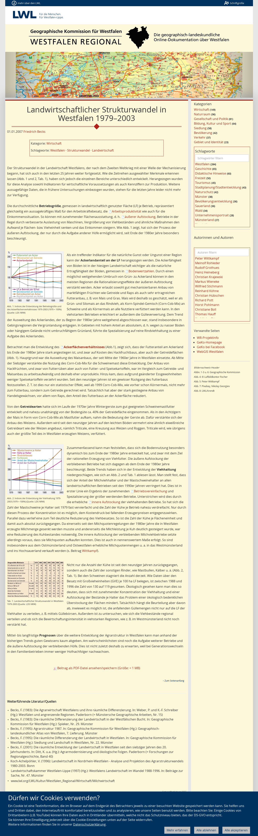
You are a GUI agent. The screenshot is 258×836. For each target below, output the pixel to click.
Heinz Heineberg (207, 272)
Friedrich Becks (34, 131)
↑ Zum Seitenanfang (173, 680)
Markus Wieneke (207, 281)
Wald (198, 210)
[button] (23, 75)
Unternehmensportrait (212, 215)
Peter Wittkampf (207, 258)
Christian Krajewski (209, 277)
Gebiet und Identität (208, 142)
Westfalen (57, 150)
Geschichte (203, 169)
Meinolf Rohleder (207, 263)
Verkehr (200, 137)
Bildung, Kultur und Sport (212, 123)
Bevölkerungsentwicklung (213, 201)
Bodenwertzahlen (141, 271)
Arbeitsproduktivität (126, 211)
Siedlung (200, 128)
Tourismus (203, 183)
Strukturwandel (78, 150)
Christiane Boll (205, 309)
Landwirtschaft (103, 150)
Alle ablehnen (206, 830)
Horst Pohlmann (207, 305)
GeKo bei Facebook (211, 347)
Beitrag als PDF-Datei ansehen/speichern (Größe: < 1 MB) (98, 668)
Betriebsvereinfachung (150, 491)
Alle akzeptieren (236, 830)
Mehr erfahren (177, 830)
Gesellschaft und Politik (211, 119)
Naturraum (202, 114)
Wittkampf (89, 551)
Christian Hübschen (209, 295)
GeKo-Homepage (209, 342)
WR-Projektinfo (208, 338)
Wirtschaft (54, 143)
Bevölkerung (203, 133)
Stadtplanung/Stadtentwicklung (218, 187)
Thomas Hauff (205, 314)
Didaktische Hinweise (210, 173)
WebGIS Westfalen (210, 351)
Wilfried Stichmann (209, 286)
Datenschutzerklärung (89, 824)
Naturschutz (204, 192)
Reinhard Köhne (207, 291)
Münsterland (204, 220)
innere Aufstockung (106, 502)
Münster (201, 196)
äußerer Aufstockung (140, 217)
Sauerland (202, 206)
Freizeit (200, 178)
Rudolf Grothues (207, 268)
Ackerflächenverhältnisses (84, 347)
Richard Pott (204, 300)
